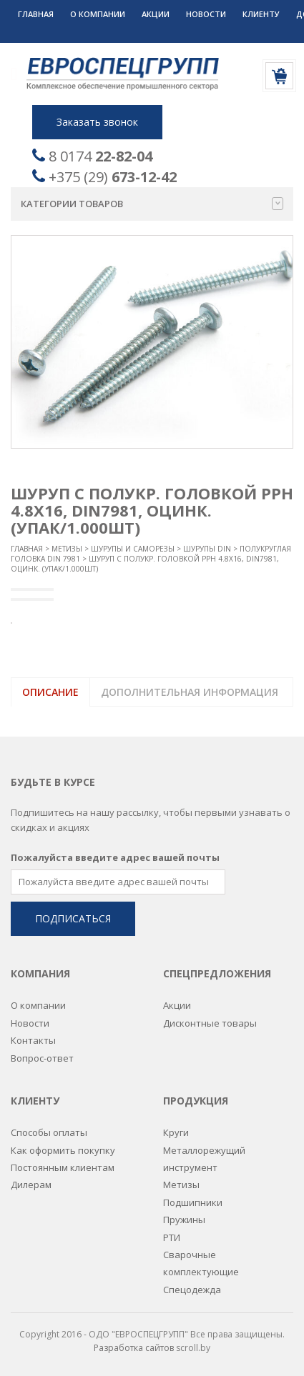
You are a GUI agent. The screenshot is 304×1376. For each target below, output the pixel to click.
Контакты (33, 1039)
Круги (176, 1131)
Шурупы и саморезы (133, 549)
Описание (50, 692)
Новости (206, 14)
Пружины (184, 1218)
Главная (36, 14)
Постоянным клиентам (62, 1166)
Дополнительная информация (189, 692)
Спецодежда (192, 1288)
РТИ (171, 1236)
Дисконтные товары (210, 1022)
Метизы (67, 549)
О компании (97, 14)
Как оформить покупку (63, 1149)
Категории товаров (152, 203)
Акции (156, 14)
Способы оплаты (49, 1131)
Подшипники (192, 1201)
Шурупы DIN (207, 549)
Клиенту (261, 14)
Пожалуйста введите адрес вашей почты (115, 856)
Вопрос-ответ (42, 1057)
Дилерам (31, 1183)
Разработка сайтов (134, 1347)
